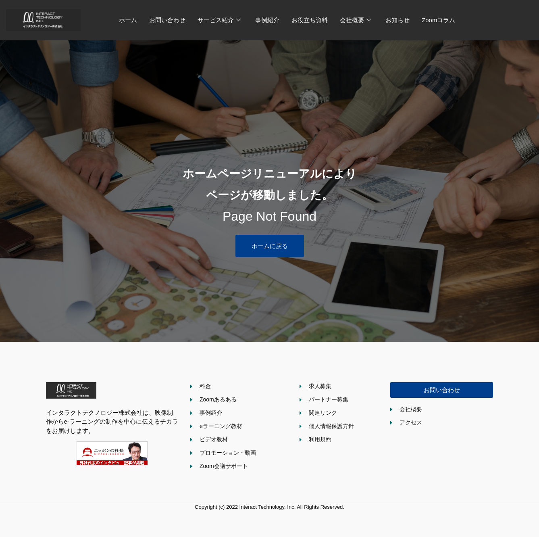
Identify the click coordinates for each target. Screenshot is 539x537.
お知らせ (397, 20)
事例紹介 (267, 20)
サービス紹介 (219, 20)
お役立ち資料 (309, 20)
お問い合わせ (167, 20)
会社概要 (355, 20)
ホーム (128, 20)
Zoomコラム (438, 20)
